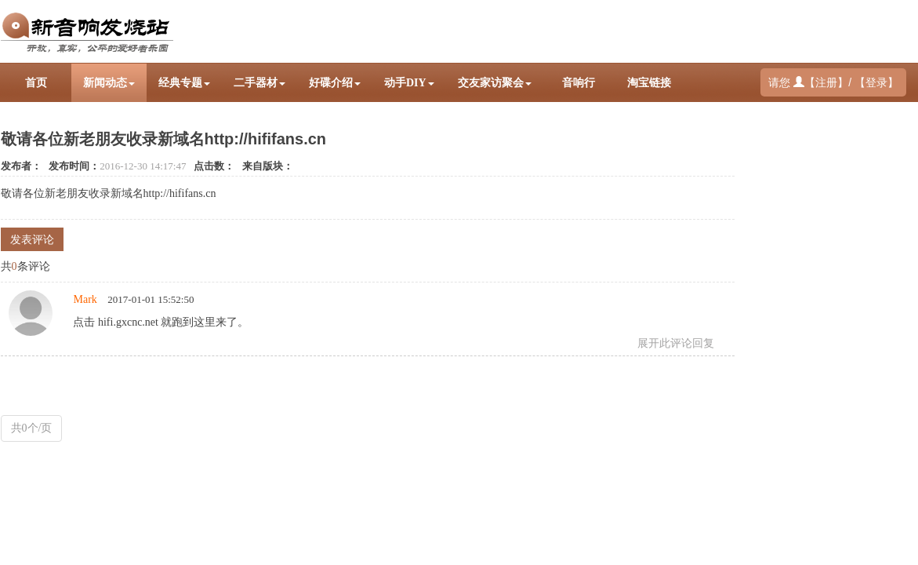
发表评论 (32, 240)
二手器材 (259, 83)
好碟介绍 (335, 83)
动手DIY (409, 83)
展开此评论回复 (675, 343)
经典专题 (184, 83)
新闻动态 (109, 83)
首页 (36, 83)
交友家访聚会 (495, 83)
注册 (826, 83)
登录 (876, 83)
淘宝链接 (649, 83)
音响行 (578, 83)
